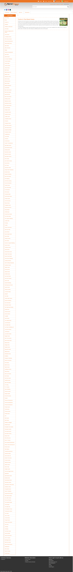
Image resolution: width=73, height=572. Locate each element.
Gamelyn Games (7, 238)
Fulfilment (6, 24)
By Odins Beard (7, 107)
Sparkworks (7, 473)
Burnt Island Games (8, 105)
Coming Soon (7, 12)
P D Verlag (6, 384)
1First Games (7, 34)
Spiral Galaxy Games (8, 475)
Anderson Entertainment (9, 52)
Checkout (66, 1)
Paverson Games (8, 391)
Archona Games (7, 65)
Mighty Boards (7, 351)
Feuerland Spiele (7, 194)
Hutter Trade (7, 280)
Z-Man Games (7, 553)
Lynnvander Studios (8, 333)
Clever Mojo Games (8, 127)
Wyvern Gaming (7, 551)
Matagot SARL (7, 344)
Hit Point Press (7, 269)
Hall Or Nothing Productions (9, 262)
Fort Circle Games (8, 216)
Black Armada (7, 83)
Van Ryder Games (8, 531)
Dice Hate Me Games (8, 160)
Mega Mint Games (8, 349)
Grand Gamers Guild (8, 251)
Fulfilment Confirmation (8, 26)
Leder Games (7, 318)
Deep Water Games (8, 156)
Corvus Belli (7, 136)
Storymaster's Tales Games (9, 484)
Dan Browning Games (8, 147)
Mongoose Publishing (8, 358)
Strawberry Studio (8, 486)
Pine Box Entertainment (9, 402)
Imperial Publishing (8, 282)
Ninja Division (7, 371)
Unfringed (6, 526)
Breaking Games (7, 98)
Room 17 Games (7, 440)
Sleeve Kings (7, 466)
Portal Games (7, 409)
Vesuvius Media (7, 533)
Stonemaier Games (8, 482)
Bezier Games (7, 78)
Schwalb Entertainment (8, 451)
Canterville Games (8, 112)
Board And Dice (7, 94)
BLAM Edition (7, 87)
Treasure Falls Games (8, 522)
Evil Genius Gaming (8, 180)
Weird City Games (8, 542)
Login (46, 1)
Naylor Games (7, 367)
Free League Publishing (9, 218)
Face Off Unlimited (8, 187)
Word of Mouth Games (8, 544)
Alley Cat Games (7, 47)
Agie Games (7, 45)
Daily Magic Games (8, 145)
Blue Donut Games (8, 92)
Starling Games (7, 477)
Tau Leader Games (8, 497)
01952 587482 (51, 560)
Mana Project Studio (8, 340)
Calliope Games (7, 109)
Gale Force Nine (7, 229)
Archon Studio (7, 63)
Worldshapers (7, 546)
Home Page (7, 17)
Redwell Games (7, 424)
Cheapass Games (8, 123)
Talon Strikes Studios (8, 495)
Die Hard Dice (7, 163)
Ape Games (7, 54)
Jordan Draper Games (8, 298)
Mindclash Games (8, 353)
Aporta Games (7, 56)
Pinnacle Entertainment (8, 404)
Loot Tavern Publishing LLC (9, 327)
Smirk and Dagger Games (9, 471)
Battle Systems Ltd (8, 72)
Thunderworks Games (8, 511)
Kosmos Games (7, 313)
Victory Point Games (8, 535)
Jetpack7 (6, 293)
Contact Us (58, 4)
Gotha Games (7, 249)
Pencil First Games (8, 395)
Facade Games (7, 185)
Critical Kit (6, 138)
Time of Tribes (7, 515)
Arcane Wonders (7, 61)
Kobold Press (7, 309)
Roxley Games (7, 446)
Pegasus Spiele (7, 393)
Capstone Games (8, 114)
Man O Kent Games (8, 338)
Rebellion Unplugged (8, 422)
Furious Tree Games (8, 227)
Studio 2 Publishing (8, 491)
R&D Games (7, 418)
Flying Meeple (7, 209)
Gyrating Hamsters (8, 260)
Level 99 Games (7, 322)
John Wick (6, 296)
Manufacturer (27, 12)
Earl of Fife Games (8, 176)
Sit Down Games (7, 460)
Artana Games (7, 67)
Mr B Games (7, 362)
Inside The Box (7, 287)
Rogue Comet (7, 435)
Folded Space (7, 211)
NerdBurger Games (8, 369)
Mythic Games (7, 364)
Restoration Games (8, 429)
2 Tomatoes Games (8, 36)
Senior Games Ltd (8, 455)
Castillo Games (7, 116)
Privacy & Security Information (30, 561)
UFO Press (7, 524)
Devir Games (7, 158)
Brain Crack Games (8, 96)
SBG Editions (7, 449)
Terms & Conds (53, 4)
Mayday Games (7, 347)
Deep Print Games (8, 154)
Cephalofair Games (8, 118)
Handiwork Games (8, 265)
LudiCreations (7, 331)
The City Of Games (8, 500)
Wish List (50, 1)
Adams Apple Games (8, 43)
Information (7, 28)
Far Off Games (7, 189)
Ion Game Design (8, 291)
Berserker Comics (8, 76)
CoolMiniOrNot (7, 134)
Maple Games (7, 342)
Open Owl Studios (8, 382)
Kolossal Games (7, 311)
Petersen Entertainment (9, 400)
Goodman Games (8, 247)
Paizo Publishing (7, 389)
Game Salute (7, 236)
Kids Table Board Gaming (9, 307)
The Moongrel (7, 504)
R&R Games (7, 420)
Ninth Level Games (8, 373)
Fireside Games (7, 198)
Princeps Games (7, 411)
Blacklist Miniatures (8, 85)
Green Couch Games (8, 256)
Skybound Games (8, 462)
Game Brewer (7, 231)
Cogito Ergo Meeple (8, 129)
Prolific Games (7, 413)
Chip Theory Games (8, 125)
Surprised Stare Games (9, 493)
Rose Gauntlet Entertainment (9, 442)
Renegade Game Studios (9, 426)
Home (41, 1)
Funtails (6, 225)
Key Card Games (7, 302)
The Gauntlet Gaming (8, 502)
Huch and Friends (8, 276)
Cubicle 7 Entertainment (9, 143)
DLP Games (7, 165)
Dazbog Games (7, 149)
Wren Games (7, 548)
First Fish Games (7, 200)
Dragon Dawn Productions (9, 169)
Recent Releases (14, 12)
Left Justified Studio (8, 320)
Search (62, 4)
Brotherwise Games (8, 103)
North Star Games (8, 378)
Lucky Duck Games (8, 329)
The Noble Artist (7, 506)
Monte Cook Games (8, 360)
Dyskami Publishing (8, 174)
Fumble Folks (7, 220)
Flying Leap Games (8, 207)
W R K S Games (7, 537)
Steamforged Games (8, 480)
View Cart (58, 1)
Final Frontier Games (8, 196)
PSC (5, 415)
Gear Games (7, 240)
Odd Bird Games (7, 380)
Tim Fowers (7, 513)
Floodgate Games (8, 205)
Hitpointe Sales (7, 271)
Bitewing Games (7, 81)
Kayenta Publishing (8, 300)
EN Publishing (7, 178)
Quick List (20, 12)
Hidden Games (7, 267)
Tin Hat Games (7, 517)
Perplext (6, 398)
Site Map (26, 560)
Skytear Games (7, 464)
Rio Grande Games (8, 431)
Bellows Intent (7, 74)
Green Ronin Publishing (9, 258)
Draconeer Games (8, 167)
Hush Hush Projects (8, 278)
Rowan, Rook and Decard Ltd (10, 444)
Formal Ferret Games (8, 214)
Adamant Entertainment (9, 41)
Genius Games (7, 245)
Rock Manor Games (8, 433)
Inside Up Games (8, 289)
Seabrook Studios (8, 453)
